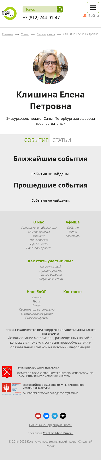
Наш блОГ (36, 291)
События (36, 139)
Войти (93, 15)
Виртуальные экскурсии (36, 314)
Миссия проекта (38, 232)
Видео (36, 305)
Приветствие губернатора (38, 227)
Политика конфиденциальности (50, 425)
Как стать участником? (50, 260)
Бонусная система (50, 279)
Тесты (36, 301)
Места (73, 232)
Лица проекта (39, 240)
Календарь (72, 236)
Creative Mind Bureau (58, 433)
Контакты (72, 291)
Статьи (61, 139)
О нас (38, 222)
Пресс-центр (38, 244)
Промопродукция (36, 317)
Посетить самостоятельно (36, 309)
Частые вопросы (50, 274)
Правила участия (50, 271)
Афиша (73, 222)
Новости (38, 236)
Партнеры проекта (38, 248)
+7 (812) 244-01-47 (41, 17)
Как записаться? (50, 266)
